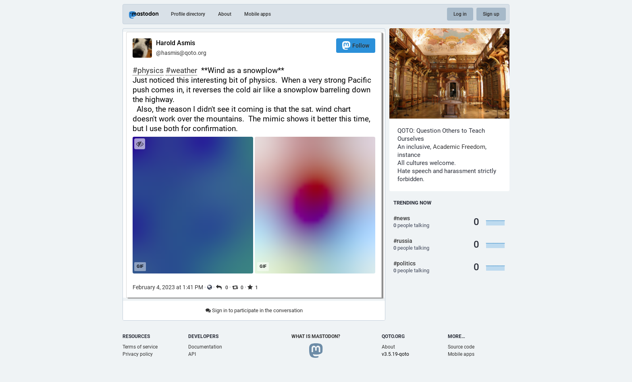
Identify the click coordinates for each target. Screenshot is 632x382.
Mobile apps (257, 14)
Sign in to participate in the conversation (254, 310)
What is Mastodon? (315, 336)
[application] (192, 205)
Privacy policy (138, 354)
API (192, 354)
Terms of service (140, 347)
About (224, 14)
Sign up (491, 14)
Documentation (205, 347)
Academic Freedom (459, 146)
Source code (461, 347)
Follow (355, 45)
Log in (460, 14)
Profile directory (188, 14)
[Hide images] (139, 143)
